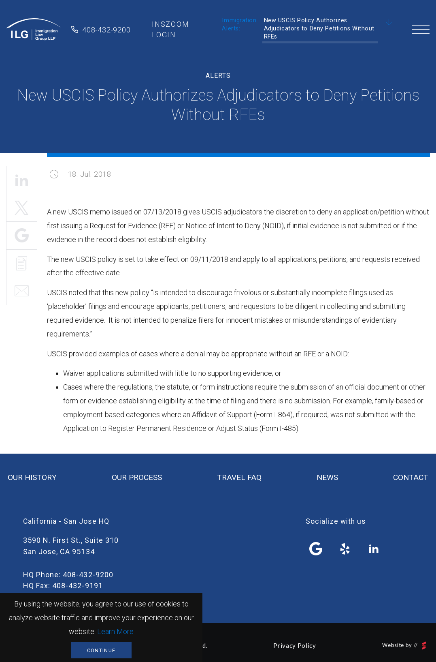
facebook (316, 548)
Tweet (21, 208)
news (327, 477)
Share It (21, 235)
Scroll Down (389, 23)
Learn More (115, 631)
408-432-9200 (106, 30)
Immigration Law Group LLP (33, 29)
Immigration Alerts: (239, 24)
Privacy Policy (294, 645)
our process (137, 477)
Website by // (404, 645)
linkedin (373, 548)
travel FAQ (239, 477)
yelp (344, 548)
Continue (101, 650)
